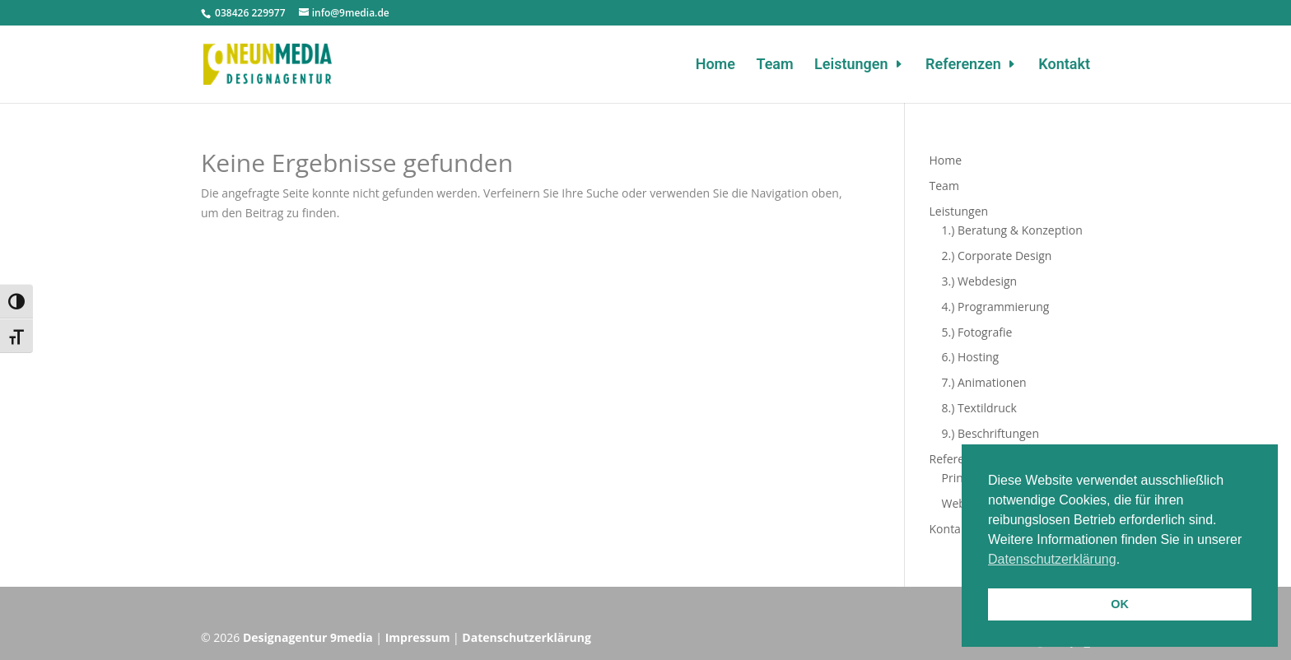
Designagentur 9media (308, 637)
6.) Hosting (971, 357)
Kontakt (1064, 65)
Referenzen (963, 65)
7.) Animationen (984, 382)
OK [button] (1120, 604)
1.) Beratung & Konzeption (1012, 230)
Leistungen (851, 65)
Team (774, 65)
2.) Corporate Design (997, 255)
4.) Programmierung (996, 306)
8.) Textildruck (979, 408)
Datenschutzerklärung (526, 637)
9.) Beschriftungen (991, 433)
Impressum (417, 637)
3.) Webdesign (980, 281)
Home (715, 65)
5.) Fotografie (977, 332)
